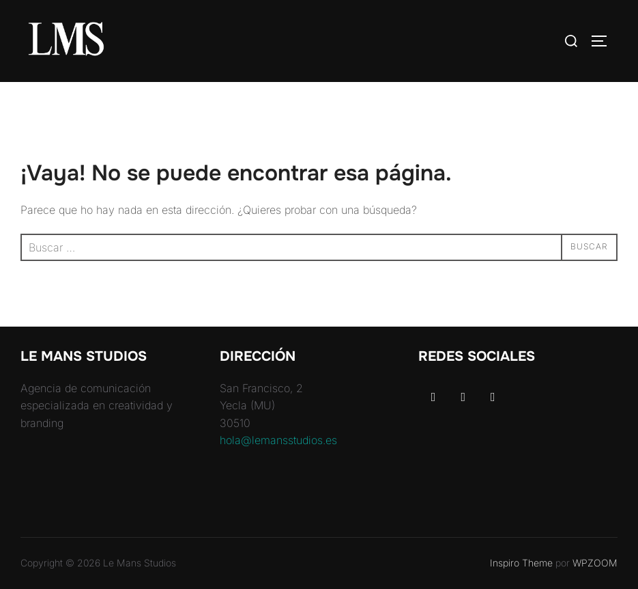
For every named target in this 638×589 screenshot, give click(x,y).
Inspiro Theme (521, 563)
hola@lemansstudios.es (278, 440)
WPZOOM (595, 563)
